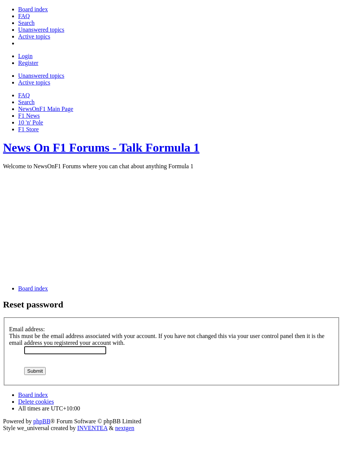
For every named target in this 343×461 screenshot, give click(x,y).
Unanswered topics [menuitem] (41, 75)
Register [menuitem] (28, 63)
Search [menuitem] (26, 102)
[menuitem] (33, 9)
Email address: (27, 329)
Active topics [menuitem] (34, 82)
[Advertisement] (171, 226)
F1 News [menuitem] (29, 115)
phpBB (41, 421)
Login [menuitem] (25, 56)
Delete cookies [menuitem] (36, 401)
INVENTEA (92, 428)
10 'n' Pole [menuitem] (30, 122)
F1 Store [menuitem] (28, 129)
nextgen (124, 428)
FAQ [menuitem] (24, 95)
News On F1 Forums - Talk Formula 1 (101, 147)
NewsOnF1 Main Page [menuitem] (45, 109)
